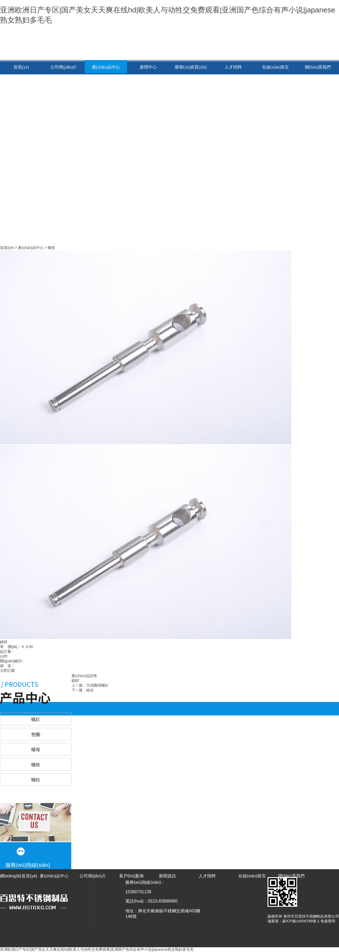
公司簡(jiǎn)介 (63, 67)
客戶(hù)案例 (131, 876)
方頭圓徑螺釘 (97, 685)
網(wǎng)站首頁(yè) (18, 876)
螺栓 (35, 764)
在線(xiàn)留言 (275, 67)
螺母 (51, 248)
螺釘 (35, 719)
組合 (90, 690)
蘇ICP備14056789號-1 (300, 921)
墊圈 (35, 734)
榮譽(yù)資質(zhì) (191, 67)
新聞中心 (148, 67)
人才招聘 (233, 67)
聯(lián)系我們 (318, 67)
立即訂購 (7, 670)
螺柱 (35, 779)
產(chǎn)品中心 (106, 67)
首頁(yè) (21, 67)
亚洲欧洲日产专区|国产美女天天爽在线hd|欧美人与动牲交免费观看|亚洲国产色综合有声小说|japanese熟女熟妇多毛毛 (97, 949)
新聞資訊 (167, 876)
